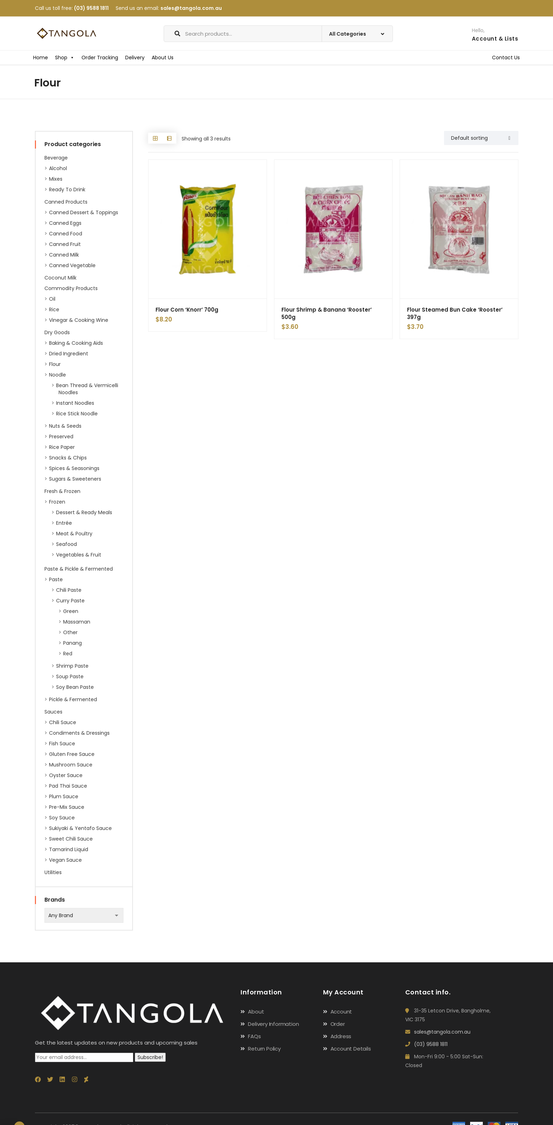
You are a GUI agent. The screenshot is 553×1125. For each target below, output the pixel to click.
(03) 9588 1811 (91, 8)
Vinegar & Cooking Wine (78, 320)
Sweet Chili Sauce (71, 838)
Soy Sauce (62, 817)
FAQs (254, 1036)
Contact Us (506, 57)
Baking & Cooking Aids (76, 343)
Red (67, 653)
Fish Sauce (62, 743)
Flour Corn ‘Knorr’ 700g (187, 309)
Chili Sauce (62, 722)
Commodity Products (71, 288)
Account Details (350, 1048)
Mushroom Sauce (70, 764)
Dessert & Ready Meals (84, 512)
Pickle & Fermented (73, 699)
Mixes (55, 178)
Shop (64, 57)
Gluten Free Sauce (72, 754)
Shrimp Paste (72, 665)
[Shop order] (481, 138)
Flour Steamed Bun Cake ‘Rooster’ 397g (455, 313)
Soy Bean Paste (75, 687)
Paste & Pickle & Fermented (78, 568)
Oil (52, 298)
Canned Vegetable (72, 265)
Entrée (64, 523)
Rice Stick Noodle (77, 413)
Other (70, 632)
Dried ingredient (68, 353)
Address (341, 1036)
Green (70, 611)
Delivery (135, 57)
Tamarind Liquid (68, 849)
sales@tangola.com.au (191, 8)
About (256, 1011)
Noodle (57, 374)
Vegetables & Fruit (78, 554)
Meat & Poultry (74, 533)
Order (337, 1024)
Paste (56, 579)
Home (40, 57)
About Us (163, 57)
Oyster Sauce (66, 775)
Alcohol (58, 168)
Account (341, 1011)
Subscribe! (150, 1057)
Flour (55, 364)
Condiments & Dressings (79, 732)
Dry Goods (57, 332)
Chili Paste (68, 590)
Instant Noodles (75, 403)
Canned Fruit (65, 244)
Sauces (53, 711)
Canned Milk (64, 254)
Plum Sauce (63, 796)
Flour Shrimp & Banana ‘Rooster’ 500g (326, 313)
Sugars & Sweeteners (75, 478)
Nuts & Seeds (65, 425)
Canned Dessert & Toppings (83, 212)
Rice (54, 309)
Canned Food (65, 233)
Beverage (56, 157)
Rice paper (62, 447)
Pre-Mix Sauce (66, 807)
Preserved (61, 436)
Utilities (53, 872)
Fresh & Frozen (62, 491)
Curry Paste (70, 600)
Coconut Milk (60, 277)
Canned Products (65, 201)
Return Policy (264, 1048)
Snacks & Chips (68, 457)
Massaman (76, 621)
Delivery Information (273, 1024)
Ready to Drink (67, 189)
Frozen (57, 501)
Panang (72, 642)
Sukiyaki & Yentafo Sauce (80, 828)
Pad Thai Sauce (68, 785)
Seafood (66, 544)
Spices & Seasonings (74, 468)
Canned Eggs (65, 223)
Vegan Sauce (65, 860)
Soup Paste (70, 676)
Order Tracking (99, 57)
